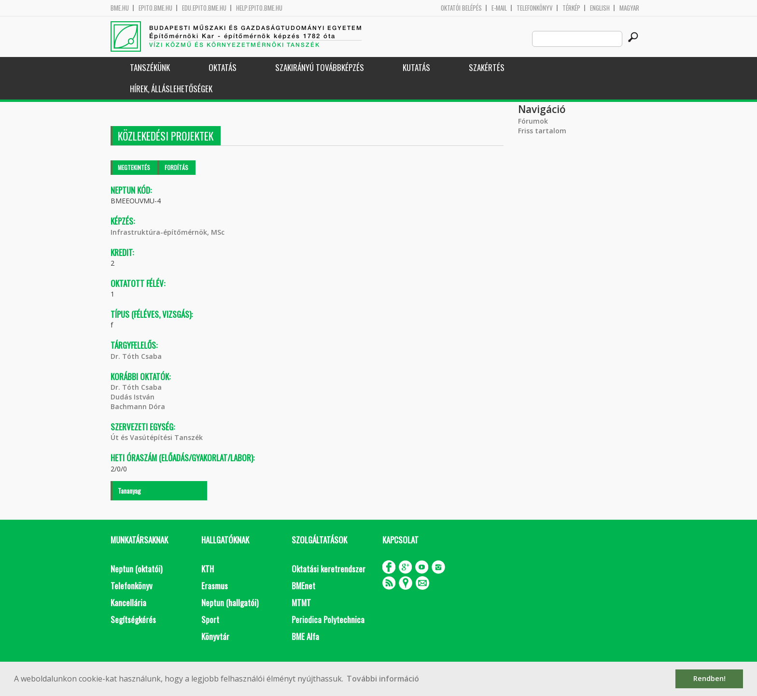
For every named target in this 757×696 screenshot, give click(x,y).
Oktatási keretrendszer (328, 569)
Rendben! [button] (709, 678)
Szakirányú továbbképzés (319, 67)
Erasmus (214, 586)
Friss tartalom (542, 130)
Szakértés (487, 67)
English (600, 8)
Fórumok (533, 121)
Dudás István (132, 396)
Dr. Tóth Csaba (136, 356)
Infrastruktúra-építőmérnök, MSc (167, 232)
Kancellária (128, 603)
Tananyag (129, 490)
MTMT (301, 603)
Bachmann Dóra (138, 406)
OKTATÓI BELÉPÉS (461, 8)
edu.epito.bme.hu (204, 8)
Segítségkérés (133, 619)
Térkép (571, 8)
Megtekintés (134, 167)
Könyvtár (215, 636)
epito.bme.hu (155, 8)
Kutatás (416, 67)
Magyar (629, 8)
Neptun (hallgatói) (229, 603)
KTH (207, 569)
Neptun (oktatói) (136, 569)
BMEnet (303, 586)
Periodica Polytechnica (328, 619)
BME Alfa (305, 636)
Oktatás (223, 67)
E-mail (499, 8)
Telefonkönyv (535, 8)
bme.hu (120, 8)
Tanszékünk (150, 67)
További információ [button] (383, 678)
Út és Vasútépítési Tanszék (157, 437)
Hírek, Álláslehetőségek (171, 89)
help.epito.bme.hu (259, 8)
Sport (210, 619)
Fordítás (176, 167)
